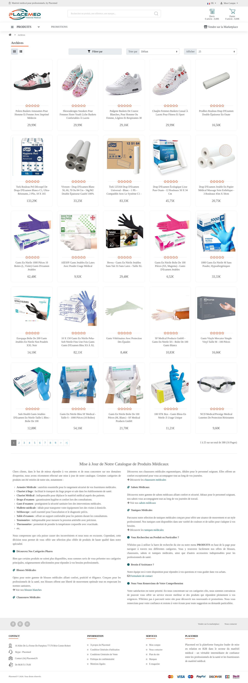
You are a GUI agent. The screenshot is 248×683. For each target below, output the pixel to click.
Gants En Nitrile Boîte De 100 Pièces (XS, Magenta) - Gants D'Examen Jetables (170, 266)
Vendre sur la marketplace (208, 624)
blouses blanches (33, 590)
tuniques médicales (154, 530)
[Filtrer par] (159, 52)
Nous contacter (231, 624)
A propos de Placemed (100, 645)
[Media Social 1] (13, 624)
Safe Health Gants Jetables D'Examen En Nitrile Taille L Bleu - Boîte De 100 (31, 417)
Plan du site (154, 654)
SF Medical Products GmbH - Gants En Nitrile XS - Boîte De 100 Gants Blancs (170, 342)
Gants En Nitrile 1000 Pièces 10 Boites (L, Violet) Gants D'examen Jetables (31, 266)
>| (66, 442)
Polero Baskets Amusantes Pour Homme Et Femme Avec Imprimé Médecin (32, 114)
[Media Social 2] (20, 624)
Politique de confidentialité (102, 659)
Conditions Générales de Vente (104, 654)
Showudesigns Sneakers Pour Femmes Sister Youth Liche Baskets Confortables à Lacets (78, 114)
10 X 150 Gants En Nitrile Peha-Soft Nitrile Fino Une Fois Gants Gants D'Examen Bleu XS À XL (77, 342)
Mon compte (154, 645)
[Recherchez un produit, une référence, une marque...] (114, 13)
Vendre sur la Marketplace (221, 26)
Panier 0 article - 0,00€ (232, 14)
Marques (153, 659)
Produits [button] (21, 26)
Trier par (132, 51)
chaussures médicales (155, 479)
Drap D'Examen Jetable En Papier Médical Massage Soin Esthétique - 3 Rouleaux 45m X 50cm (216, 190)
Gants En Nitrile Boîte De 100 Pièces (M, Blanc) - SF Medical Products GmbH (124, 417)
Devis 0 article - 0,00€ (212, 14)
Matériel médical (19, 3)
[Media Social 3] (27, 624)
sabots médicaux (147, 503)
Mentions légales (97, 664)
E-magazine (154, 664)
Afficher (190, 51)
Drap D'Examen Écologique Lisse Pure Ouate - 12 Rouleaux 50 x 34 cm (170, 190)
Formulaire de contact (141, 576)
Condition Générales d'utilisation (105, 650)
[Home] (10, 35)
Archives (21, 35)
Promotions (59, 26)
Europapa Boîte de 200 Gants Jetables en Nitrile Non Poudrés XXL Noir (32, 342)
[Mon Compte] (229, 3)
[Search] (156, 13)
